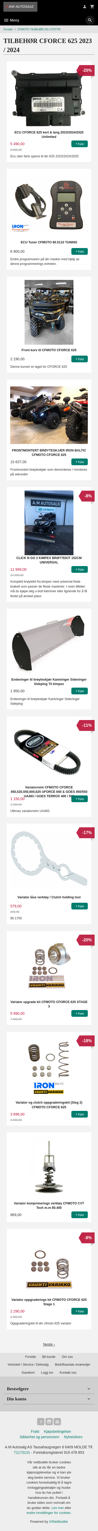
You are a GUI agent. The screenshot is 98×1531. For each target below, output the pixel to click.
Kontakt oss (68, 1372)
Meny (11, 20)
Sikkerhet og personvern (39, 1437)
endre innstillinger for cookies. (49, 1513)
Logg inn (47, 1372)
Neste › (49, 1344)
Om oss (67, 1357)
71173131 (22, 1452)
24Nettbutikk (58, 1521)
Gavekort (28, 1372)
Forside (8, 29)
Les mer (58, 1508)
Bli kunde (48, 1357)
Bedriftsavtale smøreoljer (72, 1364)
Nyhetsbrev (73, 1437)
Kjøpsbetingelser (57, 1431)
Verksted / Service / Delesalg (28, 1364)
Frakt (35, 1431)
